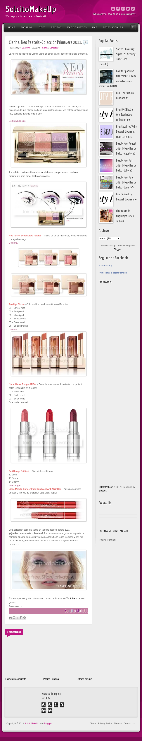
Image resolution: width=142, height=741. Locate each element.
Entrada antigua (84, 679)
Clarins (45, 48)
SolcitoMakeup (106, 487)
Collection (54, 48)
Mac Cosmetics (77, 27)
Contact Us (129, 723)
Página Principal (51, 679)
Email (113, 9)
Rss (133, 9)
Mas (94, 27)
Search (133, 27)
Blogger (117, 249)
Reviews (56, 27)
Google (123, 9)
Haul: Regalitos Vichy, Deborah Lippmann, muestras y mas (126, 131)
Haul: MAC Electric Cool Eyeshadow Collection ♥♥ (124, 114)
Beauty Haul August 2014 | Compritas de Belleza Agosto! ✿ (126, 148)
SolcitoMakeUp (31, 9)
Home (11, 27)
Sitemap (118, 723)
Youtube (70, 598)
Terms (93, 723)
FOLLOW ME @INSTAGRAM (113, 531)
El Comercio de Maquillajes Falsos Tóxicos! (125, 216)
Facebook (118, 9)
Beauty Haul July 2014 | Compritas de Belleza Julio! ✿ (126, 165)
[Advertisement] (113, 384)
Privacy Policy (105, 723)
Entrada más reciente (15, 679)
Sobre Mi (26, 27)
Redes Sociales (113, 27)
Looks (42, 27)
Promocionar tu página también (113, 273)
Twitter (128, 9)
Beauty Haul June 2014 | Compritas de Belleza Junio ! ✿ (126, 182)
